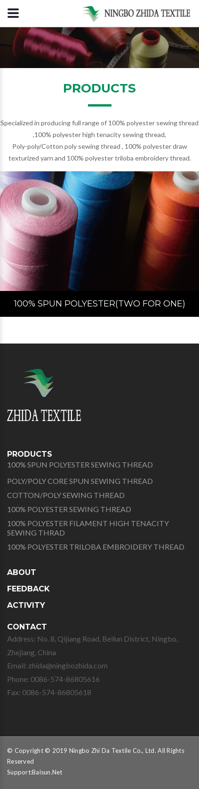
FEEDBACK (28, 588)
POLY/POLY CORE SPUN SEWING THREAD (80, 480)
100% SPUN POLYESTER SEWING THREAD (80, 464)
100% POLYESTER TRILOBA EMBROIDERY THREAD (95, 546)
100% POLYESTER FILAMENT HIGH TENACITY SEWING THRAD (88, 528)
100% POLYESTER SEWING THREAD (69, 509)
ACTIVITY (26, 605)
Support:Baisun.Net (35, 772)
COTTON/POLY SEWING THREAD (66, 494)
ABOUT (21, 572)
